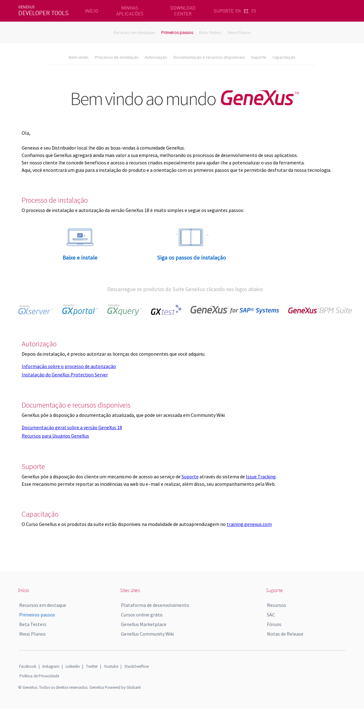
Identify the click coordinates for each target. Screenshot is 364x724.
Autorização (156, 57)
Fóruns (274, 624)
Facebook (27, 666)
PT (246, 10)
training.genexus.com (249, 524)
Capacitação (283, 57)
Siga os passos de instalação (191, 257)
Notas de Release (285, 634)
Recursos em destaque (134, 32)
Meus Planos (239, 32)
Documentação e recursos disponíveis (209, 57)
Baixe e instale (79, 257)
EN (238, 10)
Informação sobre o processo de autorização (69, 366)
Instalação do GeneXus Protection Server (65, 374)
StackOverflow (136, 666)
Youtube (111, 666)
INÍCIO (91, 11)
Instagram (50, 666)
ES (253, 10)
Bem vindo (78, 57)
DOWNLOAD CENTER (182, 11)
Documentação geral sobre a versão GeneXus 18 (72, 427)
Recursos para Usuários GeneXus (55, 436)
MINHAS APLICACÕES (129, 11)
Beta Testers (210, 32)
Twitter (92, 666)
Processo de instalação (117, 57)
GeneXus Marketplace (143, 624)
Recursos (276, 605)
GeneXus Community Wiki (147, 634)
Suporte (258, 57)
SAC (271, 615)
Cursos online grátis (142, 615)
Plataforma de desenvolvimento (155, 605)
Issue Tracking (261, 476)
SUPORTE (224, 11)
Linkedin (73, 666)
